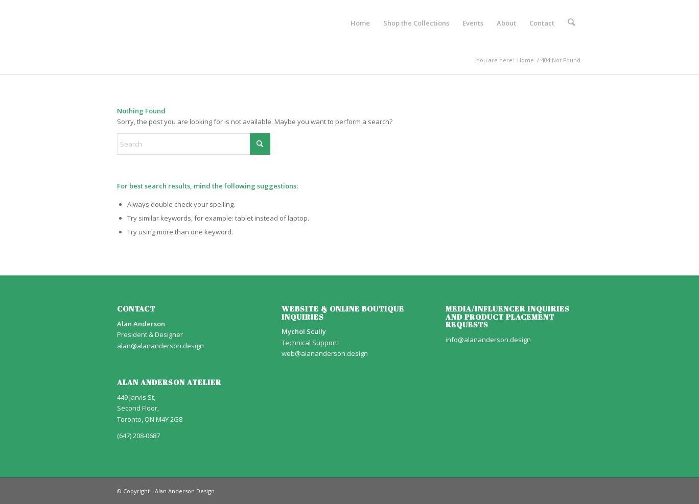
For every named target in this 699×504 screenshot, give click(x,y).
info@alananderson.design (488, 339)
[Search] (572, 23)
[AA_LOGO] (118, 23)
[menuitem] (361, 23)
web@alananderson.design (325, 353)
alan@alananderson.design (160, 345)
